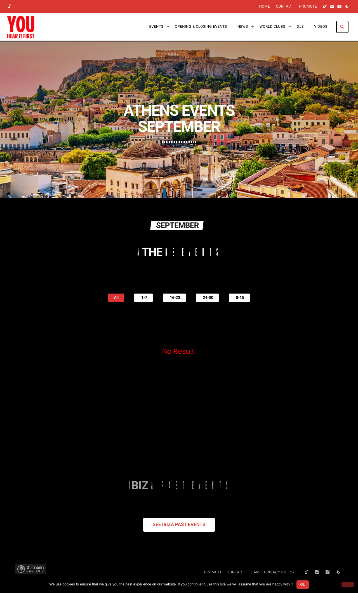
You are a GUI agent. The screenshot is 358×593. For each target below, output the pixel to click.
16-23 (174, 297)
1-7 (143, 297)
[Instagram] (332, 7)
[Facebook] (339, 7)
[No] (347, 584)
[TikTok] (325, 7)
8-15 (239, 297)
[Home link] (20, 27)
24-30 (207, 297)
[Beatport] (347, 7)
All (116, 297)
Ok (302, 584)
